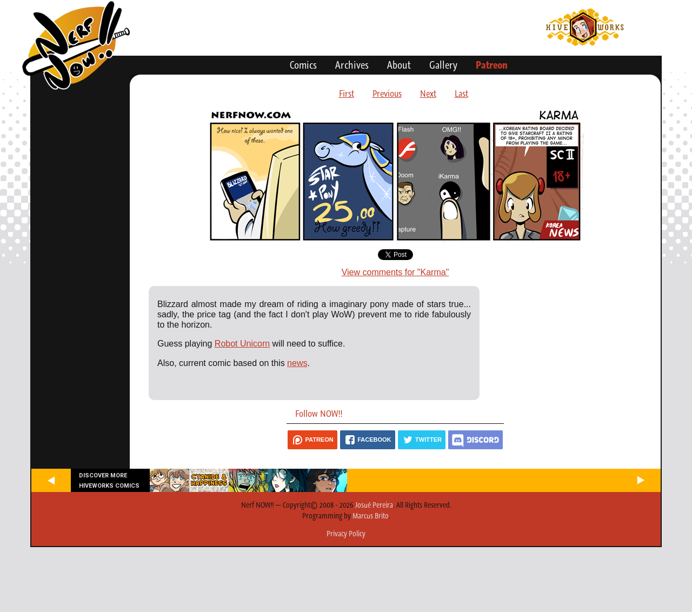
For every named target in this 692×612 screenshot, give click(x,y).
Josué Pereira (374, 505)
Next (428, 93)
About (399, 64)
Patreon (492, 64)
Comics (303, 64)
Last (461, 93)
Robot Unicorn (242, 343)
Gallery (443, 64)
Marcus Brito (370, 516)
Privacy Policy (346, 533)
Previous (387, 93)
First (346, 93)
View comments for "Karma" (395, 272)
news (297, 363)
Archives (352, 64)
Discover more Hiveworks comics (109, 480)
